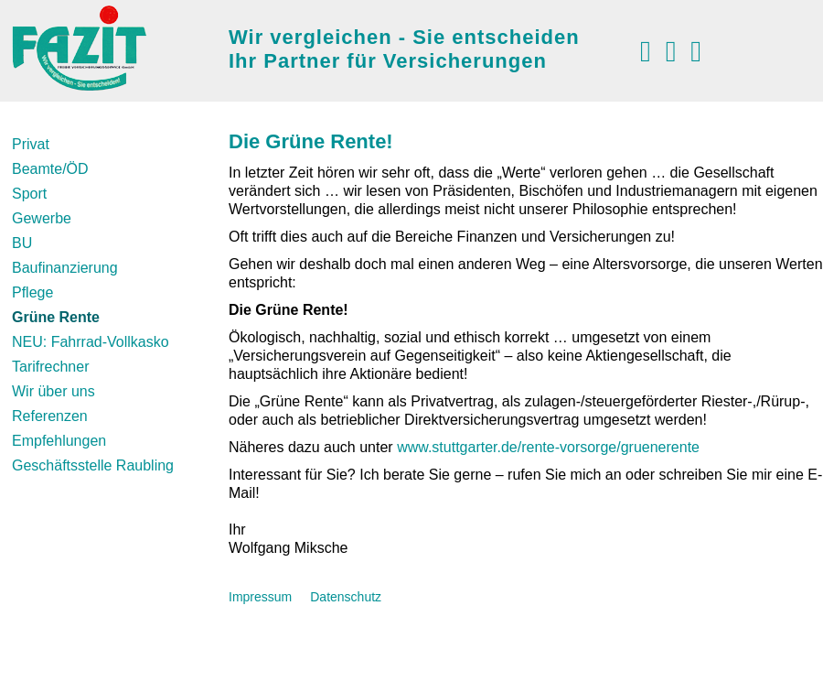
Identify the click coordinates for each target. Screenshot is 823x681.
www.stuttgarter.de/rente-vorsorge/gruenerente (548, 447)
